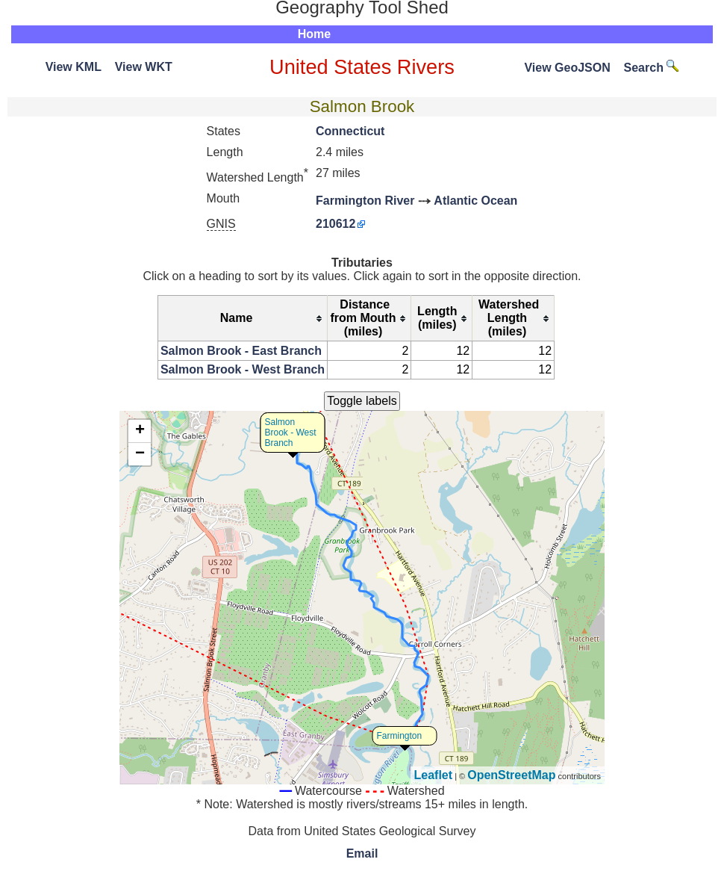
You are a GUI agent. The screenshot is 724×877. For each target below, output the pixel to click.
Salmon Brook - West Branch (242, 369)
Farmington (399, 736)
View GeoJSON (567, 67)
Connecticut (350, 131)
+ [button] (140, 431)
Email (362, 853)
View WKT (143, 67)
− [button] (140, 454)
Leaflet (433, 775)
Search (651, 67)
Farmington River (365, 200)
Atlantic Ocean (475, 200)
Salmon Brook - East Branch (241, 350)
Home (314, 34)
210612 (335, 223)
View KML (74, 67)
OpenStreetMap (511, 775)
